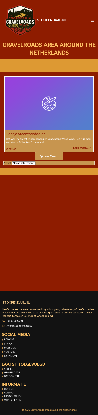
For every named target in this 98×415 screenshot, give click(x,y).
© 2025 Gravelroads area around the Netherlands (49, 410)
